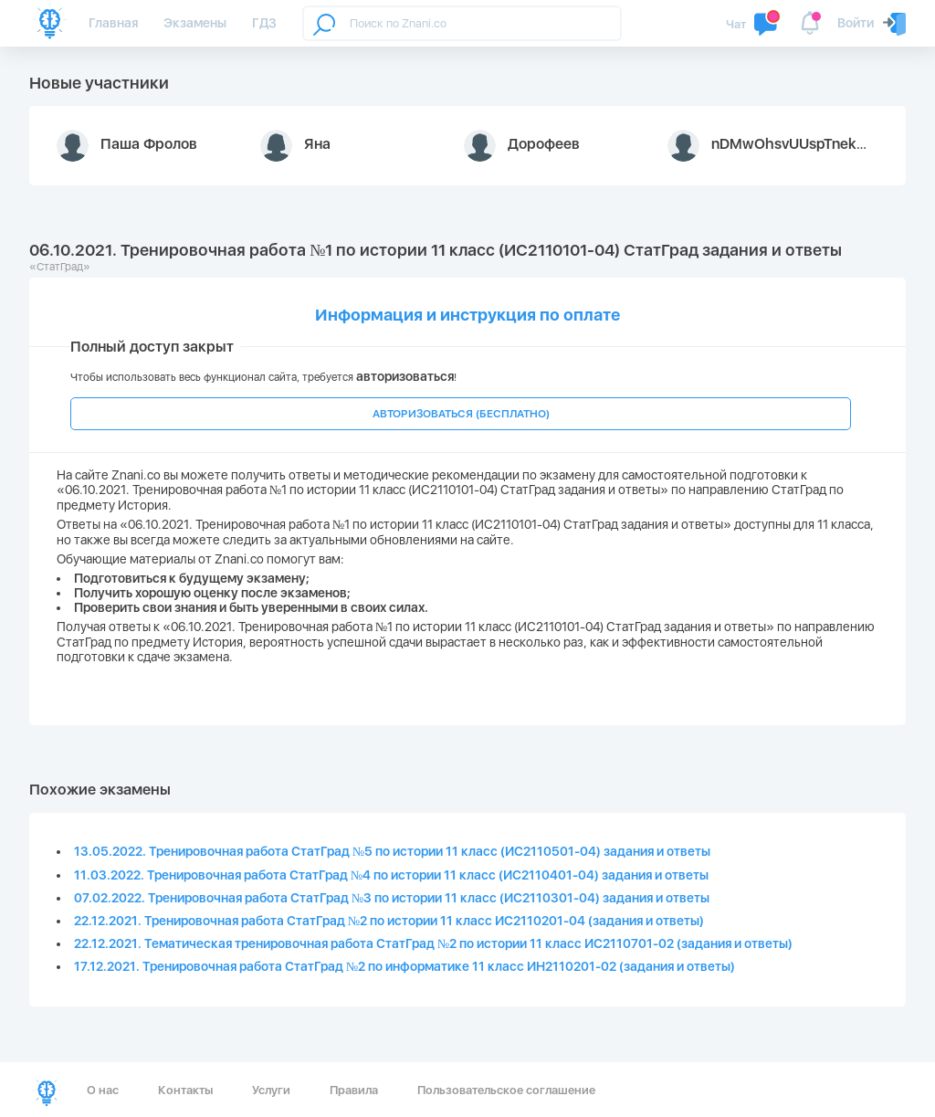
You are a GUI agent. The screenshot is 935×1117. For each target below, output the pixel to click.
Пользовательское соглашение (506, 1090)
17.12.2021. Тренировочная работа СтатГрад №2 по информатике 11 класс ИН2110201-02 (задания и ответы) (404, 966)
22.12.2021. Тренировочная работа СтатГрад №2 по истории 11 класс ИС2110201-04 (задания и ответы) (389, 920)
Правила (354, 1090)
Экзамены (194, 23)
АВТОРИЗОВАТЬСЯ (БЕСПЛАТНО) (461, 413)
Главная (113, 23)
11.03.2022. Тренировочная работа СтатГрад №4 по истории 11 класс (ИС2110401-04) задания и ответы (391, 875)
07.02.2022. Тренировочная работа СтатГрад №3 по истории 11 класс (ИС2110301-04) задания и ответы (391, 897)
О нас (103, 1090)
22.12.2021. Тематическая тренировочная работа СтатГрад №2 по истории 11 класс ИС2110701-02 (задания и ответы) (433, 943)
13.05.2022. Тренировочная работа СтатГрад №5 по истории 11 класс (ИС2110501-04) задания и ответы (392, 851)
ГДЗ (264, 23)
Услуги (271, 1090)
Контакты (185, 1090)
